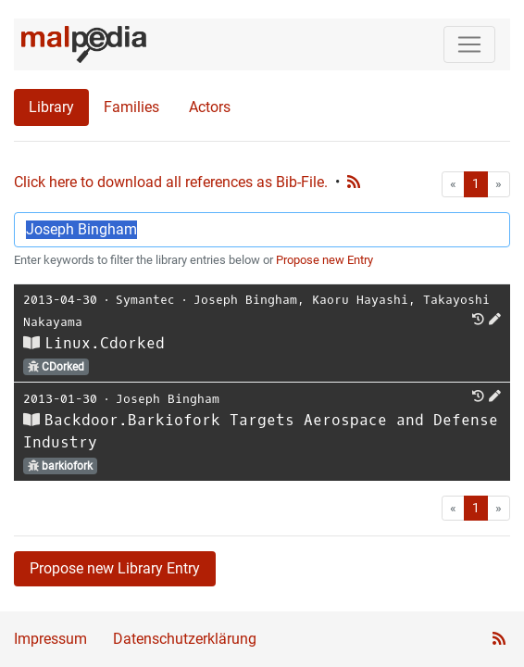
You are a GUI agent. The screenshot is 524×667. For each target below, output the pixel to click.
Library (51, 107)
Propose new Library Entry (115, 568)
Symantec (145, 300)
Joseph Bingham (245, 300)
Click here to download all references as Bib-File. (171, 182)
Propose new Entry (324, 260)
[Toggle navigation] (469, 44)
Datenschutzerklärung (184, 639)
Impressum (50, 639)
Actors (210, 107)
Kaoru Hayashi (360, 300)
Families (131, 107)
